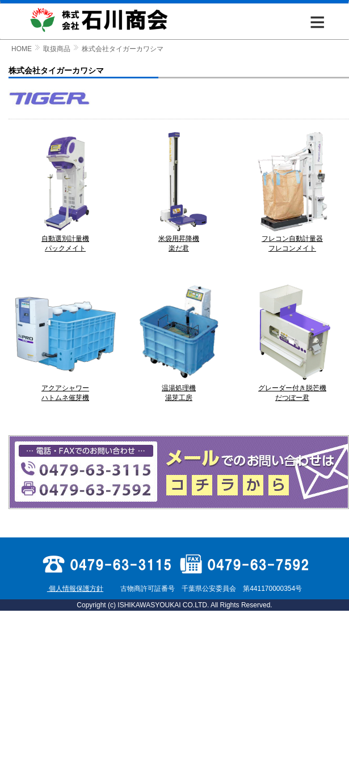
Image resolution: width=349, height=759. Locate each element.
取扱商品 (56, 49)
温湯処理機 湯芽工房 (179, 389)
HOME (21, 49)
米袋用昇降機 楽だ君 (179, 240)
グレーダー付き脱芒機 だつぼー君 (292, 389)
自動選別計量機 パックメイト (65, 240)
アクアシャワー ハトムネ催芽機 (65, 389)
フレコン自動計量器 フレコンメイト (292, 240)
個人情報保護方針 (75, 589)
